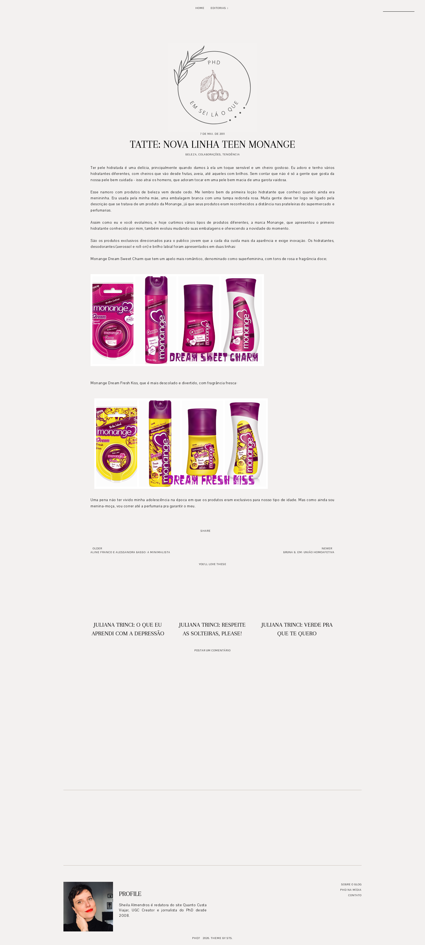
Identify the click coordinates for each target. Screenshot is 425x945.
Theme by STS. (222, 938)
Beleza (191, 154)
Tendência (231, 154)
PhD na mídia (351, 890)
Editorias (218, 8)
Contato (355, 895)
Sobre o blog (351, 884)
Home (199, 8)
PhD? (196, 938)
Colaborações (209, 154)
